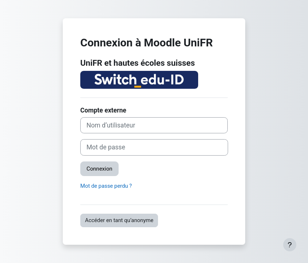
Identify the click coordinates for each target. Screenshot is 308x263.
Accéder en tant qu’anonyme (119, 220)
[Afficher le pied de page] (289, 244)
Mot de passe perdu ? (106, 186)
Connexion (99, 168)
